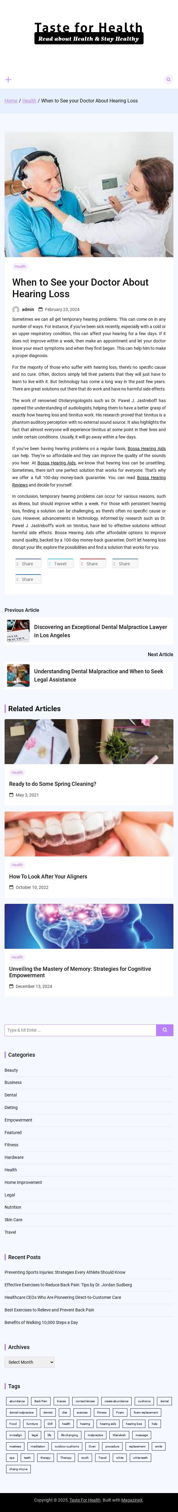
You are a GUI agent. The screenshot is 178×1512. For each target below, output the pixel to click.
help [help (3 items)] (155, 1423)
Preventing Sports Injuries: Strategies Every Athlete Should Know (65, 1272)
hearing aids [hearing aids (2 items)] (108, 1423)
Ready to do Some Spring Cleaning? (52, 784)
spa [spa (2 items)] (11, 1457)
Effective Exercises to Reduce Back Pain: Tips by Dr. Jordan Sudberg (68, 1284)
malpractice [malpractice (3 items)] (95, 1435)
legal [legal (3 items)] (35, 1435)
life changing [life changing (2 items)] (69, 1435)
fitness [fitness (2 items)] (101, 1412)
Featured (13, 1132)
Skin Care (13, 1219)
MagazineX (132, 1500)
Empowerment (18, 1120)
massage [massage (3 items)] (142, 1435)
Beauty (11, 1070)
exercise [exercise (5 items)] (82, 1412)
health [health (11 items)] (66, 1423)
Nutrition (13, 1207)
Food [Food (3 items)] (13, 1423)
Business (13, 1082)
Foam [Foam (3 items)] (120, 1412)
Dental (11, 1094)
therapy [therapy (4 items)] (46, 1457)
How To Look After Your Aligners (48, 876)
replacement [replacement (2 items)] (137, 1446)
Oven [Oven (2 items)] (92, 1446)
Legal (10, 1194)
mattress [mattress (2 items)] (15, 1446)
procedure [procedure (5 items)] (112, 1446)
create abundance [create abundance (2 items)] (116, 1401)
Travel (10, 1232)
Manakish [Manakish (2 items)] (119, 1435)
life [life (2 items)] (49, 1435)
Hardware (14, 1157)
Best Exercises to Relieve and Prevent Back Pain (49, 1309)
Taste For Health (85, 1500)
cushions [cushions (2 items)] (144, 1401)
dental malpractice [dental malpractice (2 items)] (21, 1412)
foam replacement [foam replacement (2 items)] (146, 1412)
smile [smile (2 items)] (158, 1446)
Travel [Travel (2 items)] (102, 1457)
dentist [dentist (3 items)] (47, 1412)
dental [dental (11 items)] (164, 1401)
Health (20, 266)
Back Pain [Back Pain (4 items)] (40, 1401)
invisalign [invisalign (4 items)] (15, 1435)
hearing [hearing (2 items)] (85, 1423)
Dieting (11, 1107)
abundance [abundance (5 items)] (17, 1401)
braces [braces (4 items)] (61, 1401)
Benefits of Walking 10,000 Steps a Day (41, 1322)
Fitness (11, 1144)
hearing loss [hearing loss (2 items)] (134, 1423)
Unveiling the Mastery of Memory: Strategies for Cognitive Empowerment (80, 972)
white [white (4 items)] (119, 1457)
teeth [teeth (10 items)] (27, 1457)
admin (28, 309)
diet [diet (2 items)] (64, 1412)
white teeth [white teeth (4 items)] (140, 1457)
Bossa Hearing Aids (147, 448)
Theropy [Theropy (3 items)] (66, 1457)
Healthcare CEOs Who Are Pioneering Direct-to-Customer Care (63, 1297)
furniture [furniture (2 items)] (32, 1423)
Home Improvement (23, 1182)
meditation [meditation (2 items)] (38, 1446)
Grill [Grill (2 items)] (50, 1423)
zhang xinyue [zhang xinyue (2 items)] (18, 1469)
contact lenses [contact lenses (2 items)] (85, 1401)
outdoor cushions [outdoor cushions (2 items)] (67, 1446)
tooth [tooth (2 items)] (85, 1457)
